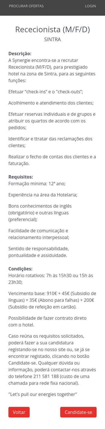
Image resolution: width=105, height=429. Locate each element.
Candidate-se (78, 412)
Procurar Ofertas (26, 5)
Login (90, 5)
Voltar (19, 412)
